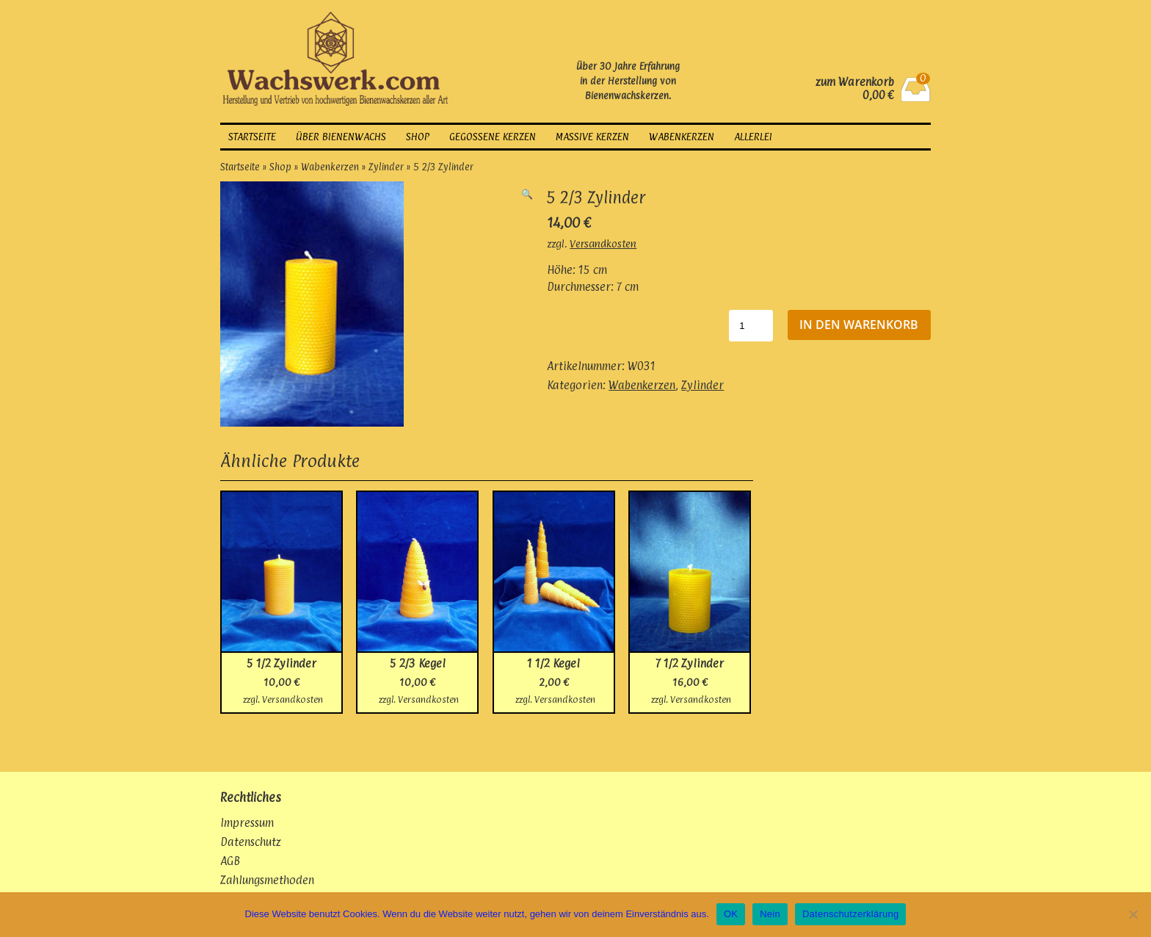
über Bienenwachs (341, 136)
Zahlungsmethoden (267, 880)
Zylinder (386, 167)
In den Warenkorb (858, 324)
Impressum (247, 823)
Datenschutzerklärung (850, 913)
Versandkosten (603, 244)
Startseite (252, 136)
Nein (770, 913)
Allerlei (753, 136)
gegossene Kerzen (492, 136)
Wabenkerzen (681, 136)
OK (731, 913)
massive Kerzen (592, 136)
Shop (417, 136)
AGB (230, 861)
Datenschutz (250, 842)
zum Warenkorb (855, 82)
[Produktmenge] (751, 325)
